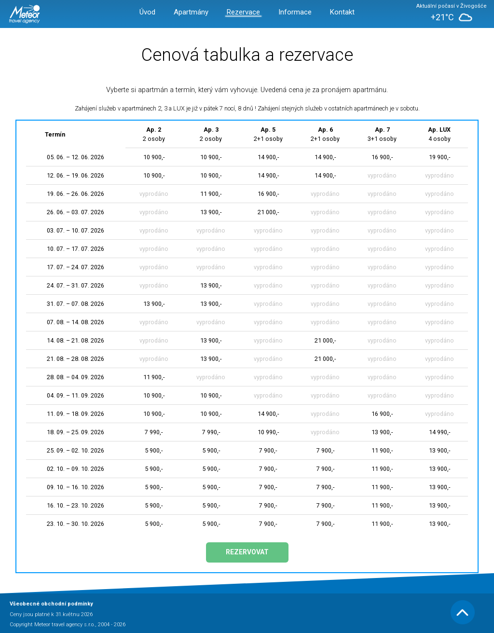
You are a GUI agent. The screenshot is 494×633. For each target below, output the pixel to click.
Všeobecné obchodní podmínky (51, 604)
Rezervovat (247, 552)
